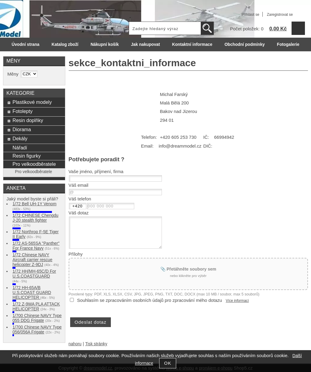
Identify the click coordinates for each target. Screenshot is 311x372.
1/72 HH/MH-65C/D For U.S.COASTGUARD (34, 273)
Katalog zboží (65, 44)
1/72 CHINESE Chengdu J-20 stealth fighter (35, 218)
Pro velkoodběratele (34, 164)
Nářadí (19, 147)
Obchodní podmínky (244, 44)
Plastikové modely (32, 102)
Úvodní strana (25, 44)
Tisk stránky (96, 344)
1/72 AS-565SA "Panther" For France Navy (36, 246)
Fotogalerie (288, 44)
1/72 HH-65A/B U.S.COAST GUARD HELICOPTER (31, 292)
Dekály (19, 138)
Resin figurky (26, 156)
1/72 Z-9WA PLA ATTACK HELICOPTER (36, 306)
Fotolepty (22, 111)
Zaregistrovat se (280, 14)
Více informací (237, 301)
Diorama (21, 129)
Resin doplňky (27, 120)
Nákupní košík (105, 44)
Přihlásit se (250, 14)
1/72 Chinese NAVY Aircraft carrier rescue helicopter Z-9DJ (32, 260)
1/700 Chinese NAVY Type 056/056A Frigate (37, 329)
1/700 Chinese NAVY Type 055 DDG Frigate (37, 318)
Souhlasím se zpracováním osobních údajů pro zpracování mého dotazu (149, 300)
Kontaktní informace (192, 44)
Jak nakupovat (145, 44)
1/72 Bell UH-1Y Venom (34, 204)
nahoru (75, 344)
